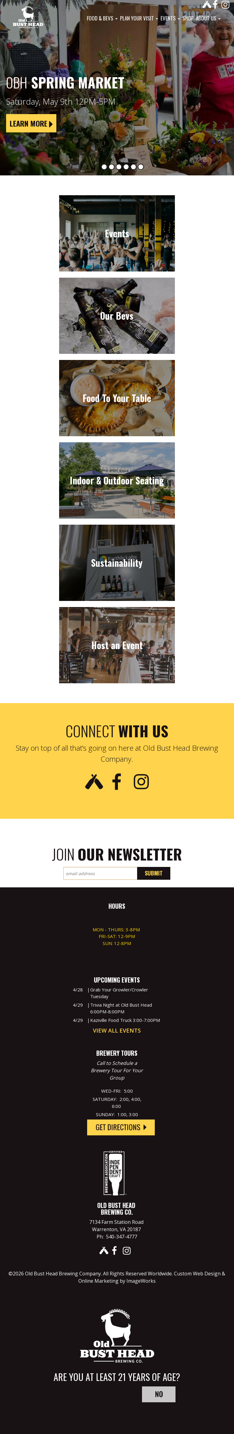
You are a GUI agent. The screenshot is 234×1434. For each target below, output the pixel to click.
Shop (188, 18)
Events (170, 18)
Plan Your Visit (139, 18)
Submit (154, 873)
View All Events (117, 1030)
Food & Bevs (102, 18)
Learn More (31, 123)
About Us (208, 18)
